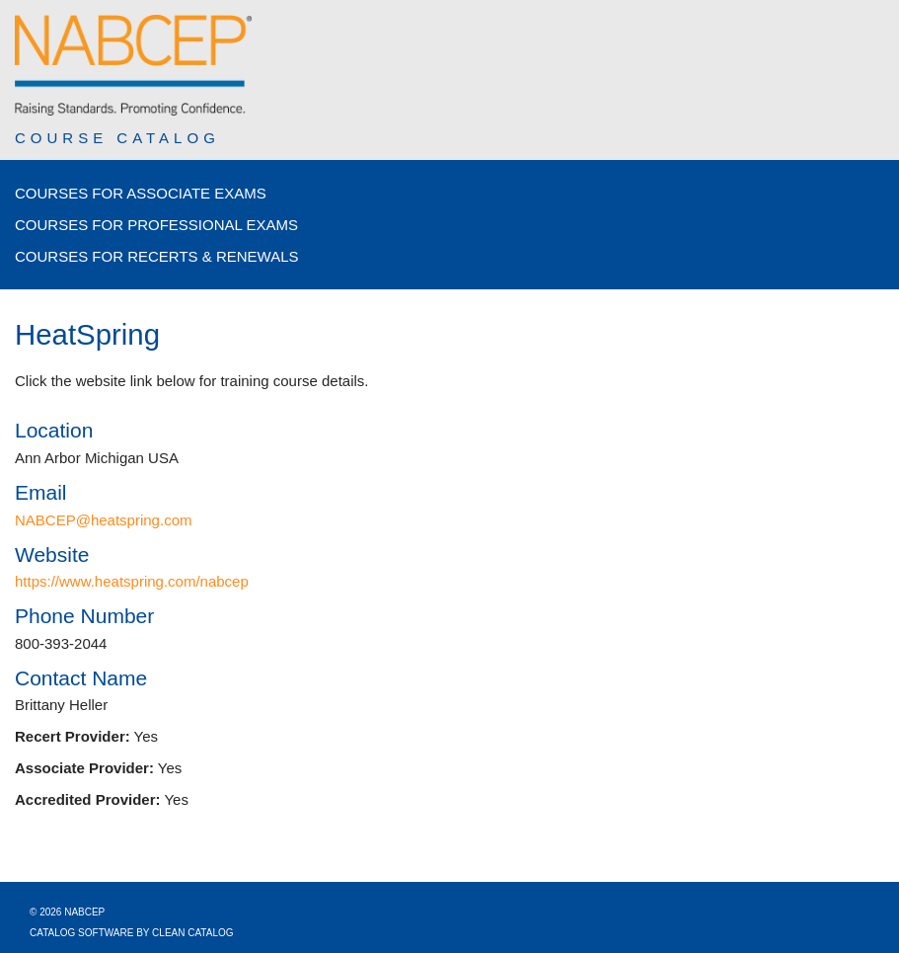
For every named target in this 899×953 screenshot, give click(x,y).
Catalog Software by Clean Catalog (132, 932)
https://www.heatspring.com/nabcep (132, 581)
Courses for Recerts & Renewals (157, 256)
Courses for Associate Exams (140, 193)
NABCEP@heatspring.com (103, 520)
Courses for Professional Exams (156, 224)
